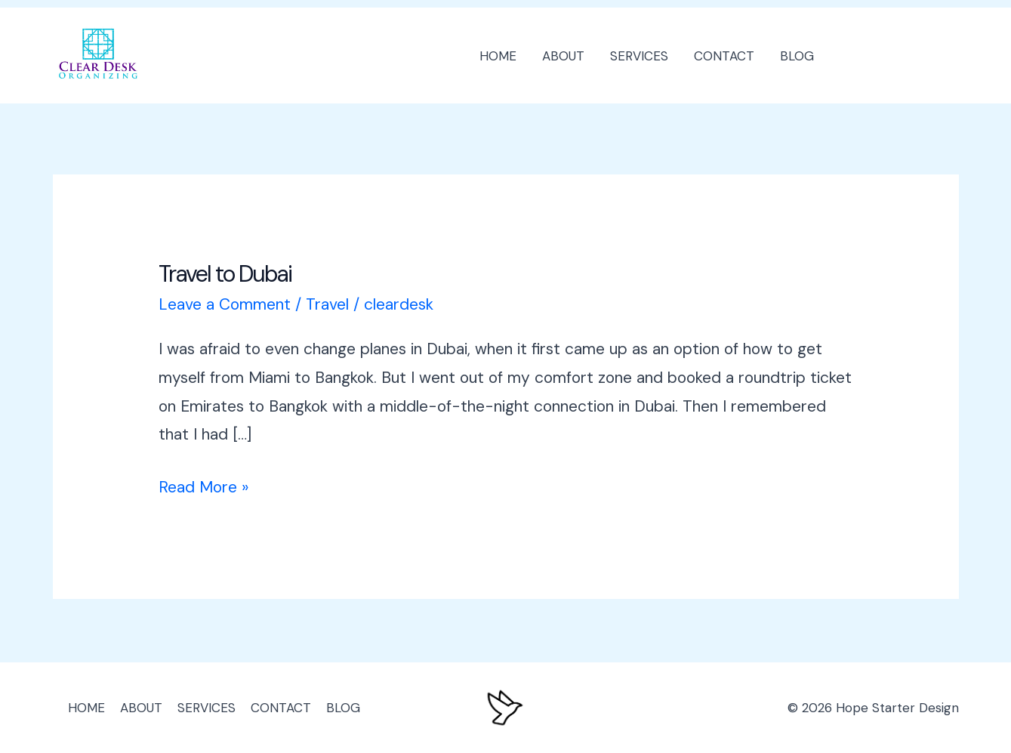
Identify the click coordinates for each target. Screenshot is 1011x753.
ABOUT (563, 56)
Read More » (203, 486)
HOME (497, 56)
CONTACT (724, 56)
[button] (900, 55)
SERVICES (639, 56)
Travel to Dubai (225, 274)
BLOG (797, 56)
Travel (327, 304)
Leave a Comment (225, 304)
